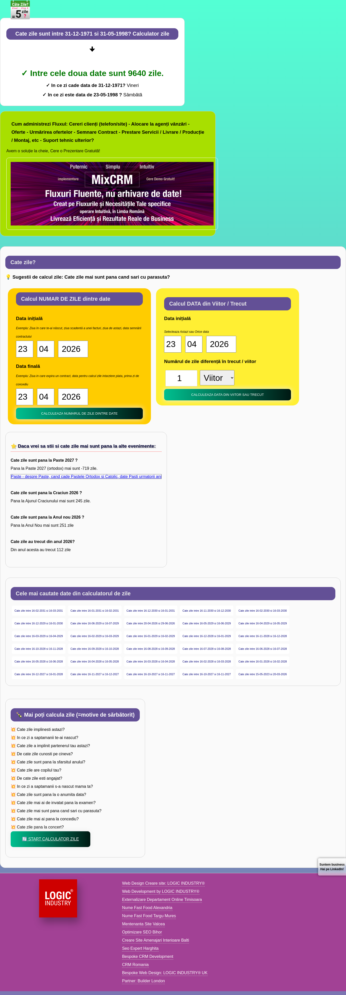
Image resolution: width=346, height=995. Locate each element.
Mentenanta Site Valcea (143, 924)
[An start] (73, 349)
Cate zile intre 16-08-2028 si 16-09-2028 (151, 648)
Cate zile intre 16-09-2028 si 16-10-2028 (95, 648)
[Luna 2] (45, 396)
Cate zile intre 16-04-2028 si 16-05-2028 (95, 661)
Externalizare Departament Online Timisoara (162, 899)
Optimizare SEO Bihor (142, 932)
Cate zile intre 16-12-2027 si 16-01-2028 (38, 674)
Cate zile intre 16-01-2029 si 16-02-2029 (151, 636)
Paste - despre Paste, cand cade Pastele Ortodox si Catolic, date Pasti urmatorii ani (86, 476)
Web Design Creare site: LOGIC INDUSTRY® (163, 883)
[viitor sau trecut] (217, 377)
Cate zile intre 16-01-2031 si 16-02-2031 (95, 610)
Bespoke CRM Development (147, 956)
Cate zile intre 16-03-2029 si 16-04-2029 (38, 636)
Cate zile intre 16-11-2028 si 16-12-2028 (262, 636)
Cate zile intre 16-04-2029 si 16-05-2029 (262, 623)
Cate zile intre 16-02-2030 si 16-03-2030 (262, 610)
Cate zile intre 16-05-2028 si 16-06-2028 (38, 661)
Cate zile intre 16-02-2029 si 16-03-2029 (95, 636)
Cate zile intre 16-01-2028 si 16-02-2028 (262, 661)
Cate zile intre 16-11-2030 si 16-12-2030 (206, 610)
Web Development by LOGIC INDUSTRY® (160, 891)
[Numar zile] (181, 378)
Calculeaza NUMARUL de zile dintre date (79, 413)
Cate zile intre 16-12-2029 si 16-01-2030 (38, 623)
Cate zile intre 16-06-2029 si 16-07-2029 (95, 623)
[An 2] (73, 396)
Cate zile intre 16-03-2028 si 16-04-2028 (151, 661)
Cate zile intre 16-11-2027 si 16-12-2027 (95, 674)
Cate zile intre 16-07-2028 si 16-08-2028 (206, 648)
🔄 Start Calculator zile (50, 839)
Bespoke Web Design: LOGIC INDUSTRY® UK (164, 973)
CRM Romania (135, 964)
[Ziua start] (24, 349)
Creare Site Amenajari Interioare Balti (155, 940)
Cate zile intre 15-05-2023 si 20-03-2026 (262, 674)
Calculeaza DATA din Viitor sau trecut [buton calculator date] (227, 395)
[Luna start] (45, 349)
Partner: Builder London (143, 981)
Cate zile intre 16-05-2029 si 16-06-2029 (206, 623)
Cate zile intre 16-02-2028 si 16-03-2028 (206, 661)
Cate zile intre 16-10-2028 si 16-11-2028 (38, 648)
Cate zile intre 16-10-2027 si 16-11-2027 (151, 674)
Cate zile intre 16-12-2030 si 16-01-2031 (151, 610)
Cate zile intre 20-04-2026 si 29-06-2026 (151, 623)
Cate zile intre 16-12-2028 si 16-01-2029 (206, 636)
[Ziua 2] (24, 396)
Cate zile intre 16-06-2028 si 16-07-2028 (262, 648)
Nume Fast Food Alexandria (147, 908)
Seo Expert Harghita (140, 948)
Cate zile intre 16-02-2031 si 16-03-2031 (38, 610)
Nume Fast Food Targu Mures (149, 916)
